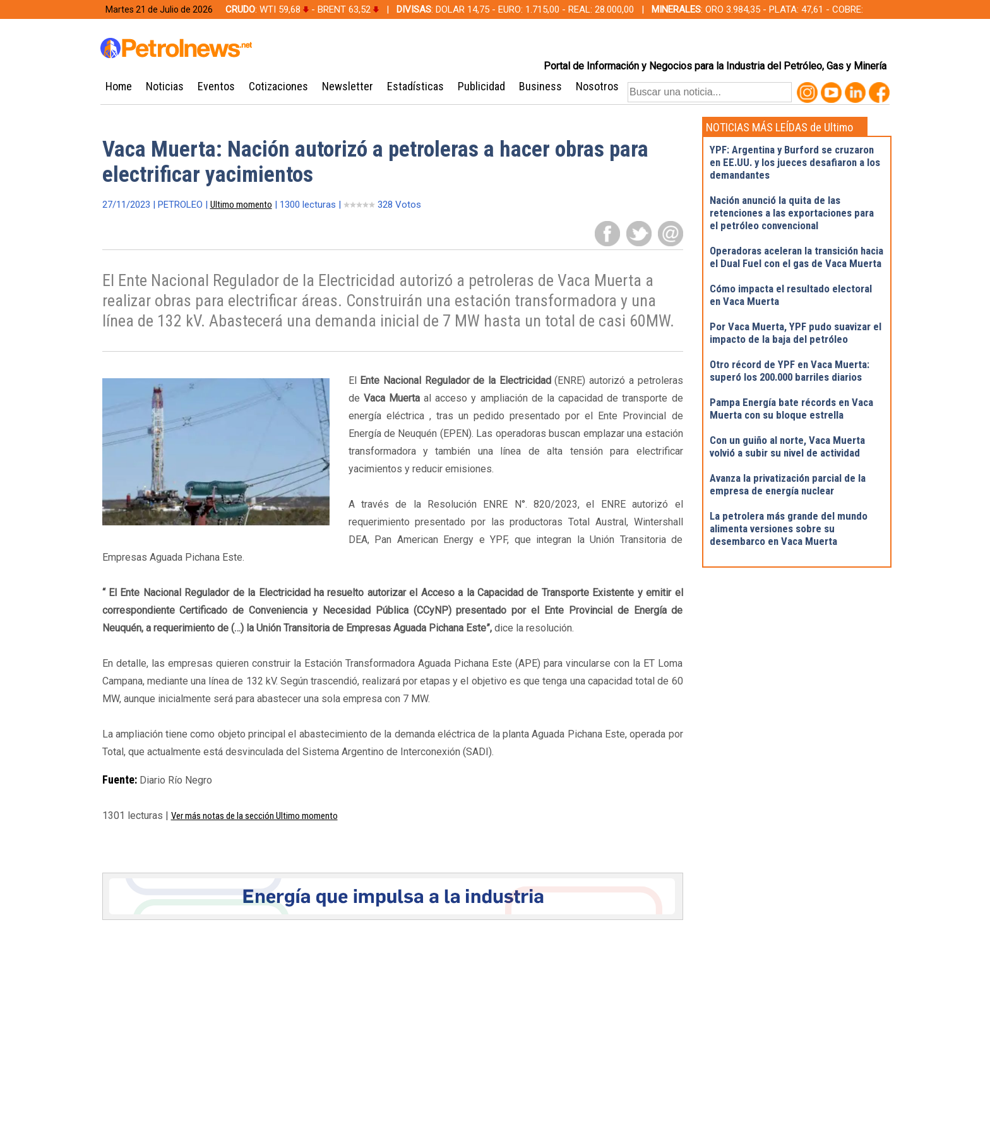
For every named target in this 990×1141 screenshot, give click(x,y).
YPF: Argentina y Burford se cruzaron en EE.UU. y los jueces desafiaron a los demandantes (795, 162)
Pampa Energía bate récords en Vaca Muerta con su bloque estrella (791, 408)
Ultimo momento (241, 204)
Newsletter (347, 86)
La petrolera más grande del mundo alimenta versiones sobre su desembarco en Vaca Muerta (789, 528)
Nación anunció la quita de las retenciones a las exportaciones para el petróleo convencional (792, 213)
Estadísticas (415, 86)
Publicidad (481, 86)
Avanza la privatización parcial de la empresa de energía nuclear (788, 484)
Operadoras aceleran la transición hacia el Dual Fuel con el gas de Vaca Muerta (796, 257)
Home (118, 86)
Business (540, 86)
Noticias (165, 86)
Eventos (216, 86)
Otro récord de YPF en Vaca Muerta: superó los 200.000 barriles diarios (789, 370)
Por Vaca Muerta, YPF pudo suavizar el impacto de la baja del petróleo (795, 332)
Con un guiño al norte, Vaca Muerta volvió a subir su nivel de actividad (787, 446)
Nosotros (597, 86)
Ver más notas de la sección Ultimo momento (254, 815)
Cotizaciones (278, 86)
